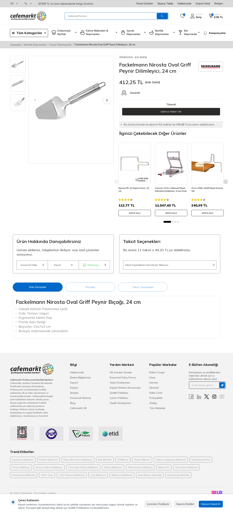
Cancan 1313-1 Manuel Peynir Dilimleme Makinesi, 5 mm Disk (171, 190)
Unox (152, 379)
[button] (35, 100)
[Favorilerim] (182, 16)
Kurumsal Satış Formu (123, 379)
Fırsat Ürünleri (145, 3)
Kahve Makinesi (113, 469)
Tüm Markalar (157, 410)
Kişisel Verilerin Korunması (125, 389)
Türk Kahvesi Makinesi (72, 476)
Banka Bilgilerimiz (80, 379)
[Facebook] (191, 398)
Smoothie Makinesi (186, 469)
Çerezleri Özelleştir (158, 504)
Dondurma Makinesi (23, 476)
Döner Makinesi (21, 469)
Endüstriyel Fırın (201, 461)
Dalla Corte (155, 394)
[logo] (28, 16)
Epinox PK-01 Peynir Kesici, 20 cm (134, 188)
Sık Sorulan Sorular (121, 374)
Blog (72, 404)
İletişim (218, 3)
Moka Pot (163, 469)
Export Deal (203, 3)
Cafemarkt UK (78, 410)
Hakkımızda (184, 3)
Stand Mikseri (142, 461)
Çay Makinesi (98, 476)
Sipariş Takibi (165, 3)
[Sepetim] (216, 16)
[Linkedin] (199, 398)
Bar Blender (105, 461)
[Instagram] (214, 398)
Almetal (154, 389)
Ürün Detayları (37, 288)
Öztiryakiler (156, 399)
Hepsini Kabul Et (210, 504)
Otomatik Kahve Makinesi (83, 469)
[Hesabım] (196, 16)
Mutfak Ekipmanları (35, 44)
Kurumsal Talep (32, 265)
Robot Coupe (157, 374)
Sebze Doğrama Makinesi (171, 461)
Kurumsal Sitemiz (80, 399)
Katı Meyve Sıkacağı (150, 476)
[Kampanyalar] (213, 33)
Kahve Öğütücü (48, 461)
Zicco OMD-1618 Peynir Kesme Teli (204, 188)
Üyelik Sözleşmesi (120, 404)
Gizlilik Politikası (119, 394)
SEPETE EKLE (135, 212)
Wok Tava (47, 476)
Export (63, 265)
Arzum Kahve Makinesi (49, 469)
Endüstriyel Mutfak (178, 476)
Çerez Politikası (119, 399)
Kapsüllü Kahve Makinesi (78, 461)
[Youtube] (222, 398)
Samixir (153, 384)
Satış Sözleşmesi (120, 384)
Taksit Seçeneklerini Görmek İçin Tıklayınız (169, 265)
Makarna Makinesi (122, 476)
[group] (71, 100)
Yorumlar (90, 288)
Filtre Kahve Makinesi (140, 469)
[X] (206, 398)
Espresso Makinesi (22, 461)
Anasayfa (15, 44)
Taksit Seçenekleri (143, 288)
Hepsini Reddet (185, 504)
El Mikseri (123, 461)
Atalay (153, 404)
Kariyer (74, 389)
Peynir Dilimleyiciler (61, 44)
